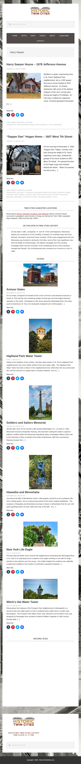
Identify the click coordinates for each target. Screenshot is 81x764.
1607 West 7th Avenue (25, 192)
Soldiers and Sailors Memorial (26, 422)
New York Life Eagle (20, 549)
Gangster (61, 192)
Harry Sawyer (40, 125)
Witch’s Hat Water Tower (22, 601)
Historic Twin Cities (40, 10)
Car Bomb (37, 192)
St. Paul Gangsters (54, 125)
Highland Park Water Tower (24, 356)
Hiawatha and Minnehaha (23, 492)
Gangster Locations (24, 122)
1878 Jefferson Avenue (25, 125)
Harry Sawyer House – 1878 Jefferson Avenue (36, 64)
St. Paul (54, 197)
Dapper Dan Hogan (49, 192)
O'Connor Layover (30, 197)
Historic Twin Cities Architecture (38, 195)
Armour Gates (16, 289)
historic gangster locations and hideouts (32, 214)
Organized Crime (44, 197)
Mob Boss (18, 197)
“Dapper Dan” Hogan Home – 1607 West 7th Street (39, 136)
